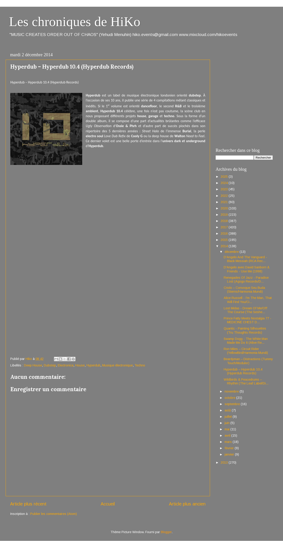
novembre (232, 391)
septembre (233, 404)
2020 (225, 208)
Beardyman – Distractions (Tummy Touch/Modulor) (248, 361)
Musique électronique (117, 365)
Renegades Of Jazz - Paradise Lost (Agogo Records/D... (246, 279)
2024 (225, 183)
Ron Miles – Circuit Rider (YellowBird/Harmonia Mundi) (246, 351)
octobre (230, 398)
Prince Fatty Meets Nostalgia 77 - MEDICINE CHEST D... (247, 320)
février (230, 448)
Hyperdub (93, 365)
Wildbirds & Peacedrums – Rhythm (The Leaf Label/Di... (246, 381)
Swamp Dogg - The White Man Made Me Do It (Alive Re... (246, 340)
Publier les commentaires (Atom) (53, 514)
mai (227, 429)
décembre (232, 252)
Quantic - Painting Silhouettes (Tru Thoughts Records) (245, 330)
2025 (225, 176)
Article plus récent (28, 503)
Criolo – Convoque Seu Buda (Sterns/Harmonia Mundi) (244, 289)
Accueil (108, 503)
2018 (225, 221)
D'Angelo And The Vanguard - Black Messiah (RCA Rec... (245, 259)
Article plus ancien (187, 503)
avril (228, 435)
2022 (225, 196)
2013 (225, 462)
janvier (230, 454)
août (228, 410)
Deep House (33, 365)
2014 (225, 246)
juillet (229, 416)
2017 (225, 227)
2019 (225, 214)
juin (227, 423)
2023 (225, 189)
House (80, 365)
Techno (140, 365)
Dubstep (50, 365)
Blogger (166, 532)
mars (229, 442)
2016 (225, 233)
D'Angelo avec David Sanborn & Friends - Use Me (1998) (247, 269)
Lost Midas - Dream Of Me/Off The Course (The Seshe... (245, 310)
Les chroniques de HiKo (74, 21)
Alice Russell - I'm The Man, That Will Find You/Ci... (248, 299)
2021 (225, 202)
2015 (225, 240)
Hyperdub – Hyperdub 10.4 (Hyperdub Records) (243, 371)
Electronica (65, 365)
